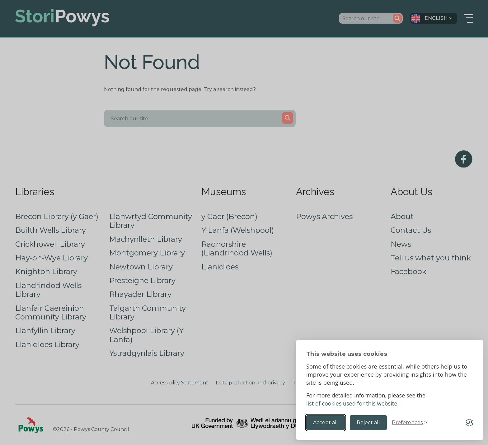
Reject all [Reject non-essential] (368, 422)
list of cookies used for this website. (352, 403)
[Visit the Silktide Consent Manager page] (469, 422)
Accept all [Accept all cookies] (325, 422)
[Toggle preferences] (409, 422)
